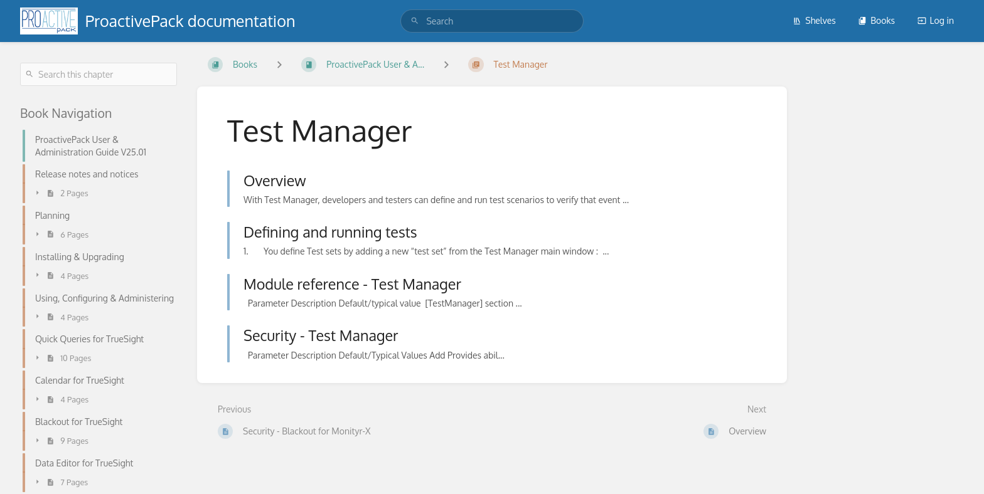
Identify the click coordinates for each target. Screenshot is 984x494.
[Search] (414, 21)
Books (876, 20)
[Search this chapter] (98, 74)
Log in (935, 20)
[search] (491, 21)
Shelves (814, 20)
